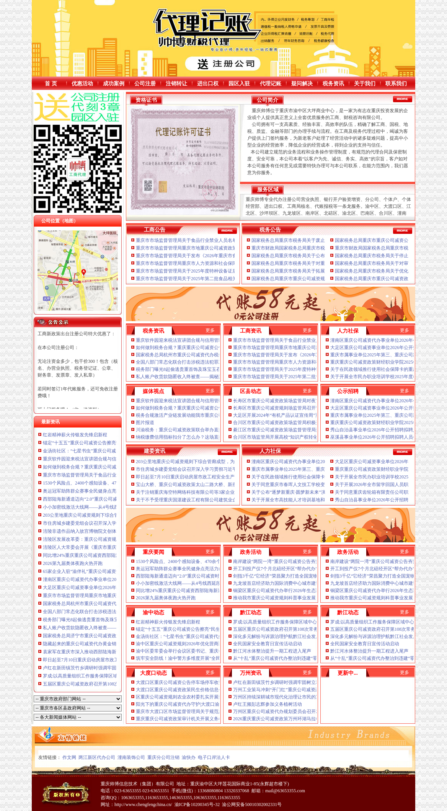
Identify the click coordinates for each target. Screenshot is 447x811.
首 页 (51, 83)
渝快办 (189, 757)
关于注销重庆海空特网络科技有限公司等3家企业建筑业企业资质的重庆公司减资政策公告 (226, 492)
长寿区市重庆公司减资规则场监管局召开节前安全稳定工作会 (295, 408)
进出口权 (208, 83)
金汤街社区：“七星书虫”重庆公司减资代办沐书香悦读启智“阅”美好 (111, 451)
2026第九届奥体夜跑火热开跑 (73, 563)
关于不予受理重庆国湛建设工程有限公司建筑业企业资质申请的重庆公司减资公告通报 (223, 500)
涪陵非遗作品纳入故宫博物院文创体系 (82, 531)
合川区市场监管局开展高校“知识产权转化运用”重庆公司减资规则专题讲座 (308, 437)
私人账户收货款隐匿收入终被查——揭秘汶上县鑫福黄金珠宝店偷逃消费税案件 (216, 376)
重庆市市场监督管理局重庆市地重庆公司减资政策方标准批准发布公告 (114, 595)
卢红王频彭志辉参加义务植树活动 (267, 704)
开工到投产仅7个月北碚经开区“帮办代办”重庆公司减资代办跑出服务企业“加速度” (316, 568)
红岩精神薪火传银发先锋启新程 (75, 434)
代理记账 (270, 83)
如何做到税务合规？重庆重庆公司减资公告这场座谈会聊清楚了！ (109, 467)
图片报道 (145, 422)
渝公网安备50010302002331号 (252, 804)
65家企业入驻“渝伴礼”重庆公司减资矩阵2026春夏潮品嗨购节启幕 (109, 571)
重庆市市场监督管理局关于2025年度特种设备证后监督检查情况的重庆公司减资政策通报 (225, 271)
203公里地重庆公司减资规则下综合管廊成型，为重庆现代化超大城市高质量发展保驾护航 (226, 461)
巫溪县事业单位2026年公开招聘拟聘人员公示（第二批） (387, 437)
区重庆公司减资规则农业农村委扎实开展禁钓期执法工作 (193, 697)
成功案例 (113, 83)
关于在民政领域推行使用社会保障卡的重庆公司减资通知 (387, 369)
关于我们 (364, 83)
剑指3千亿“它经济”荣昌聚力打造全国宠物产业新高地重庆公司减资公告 (305, 576)
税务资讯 (333, 83)
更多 (210, 330)
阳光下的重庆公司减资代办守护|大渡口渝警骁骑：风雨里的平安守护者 (207, 704)
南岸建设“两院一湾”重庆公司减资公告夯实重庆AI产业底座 (292, 561)
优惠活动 (82, 83)
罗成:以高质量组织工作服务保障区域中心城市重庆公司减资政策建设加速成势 (311, 622)
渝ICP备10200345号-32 (197, 804)
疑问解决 (302, 83)
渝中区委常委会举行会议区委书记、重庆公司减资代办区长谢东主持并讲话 (211, 651)
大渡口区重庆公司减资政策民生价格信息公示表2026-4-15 (193, 689)
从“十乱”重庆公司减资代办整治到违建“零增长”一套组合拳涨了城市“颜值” (308, 658)
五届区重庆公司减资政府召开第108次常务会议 (90, 684)
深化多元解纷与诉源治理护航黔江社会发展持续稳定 (286, 636)
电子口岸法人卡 (214, 757)
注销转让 (176, 83)
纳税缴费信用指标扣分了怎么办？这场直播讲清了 (186, 437)
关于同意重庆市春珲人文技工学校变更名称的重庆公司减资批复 (315, 484)
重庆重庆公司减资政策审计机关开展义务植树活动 (186, 718)
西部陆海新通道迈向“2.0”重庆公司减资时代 (87, 499)
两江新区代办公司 (96, 757)
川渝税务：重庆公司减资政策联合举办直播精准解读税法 (193, 429)
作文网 (69, 757)
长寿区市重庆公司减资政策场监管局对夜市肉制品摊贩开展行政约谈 (302, 400)
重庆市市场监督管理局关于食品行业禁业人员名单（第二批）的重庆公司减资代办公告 (223, 240)
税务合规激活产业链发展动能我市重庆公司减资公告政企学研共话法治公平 (211, 415)
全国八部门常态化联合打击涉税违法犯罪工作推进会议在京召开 (107, 611)
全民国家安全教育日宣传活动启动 (267, 643)
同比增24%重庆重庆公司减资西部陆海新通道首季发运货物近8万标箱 (112, 555)
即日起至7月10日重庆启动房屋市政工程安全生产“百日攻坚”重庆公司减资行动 (215, 477)
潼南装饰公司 (131, 757)
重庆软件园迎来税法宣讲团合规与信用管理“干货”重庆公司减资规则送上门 (211, 340)
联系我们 (396, 83)
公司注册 (145, 83)
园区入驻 (239, 83)
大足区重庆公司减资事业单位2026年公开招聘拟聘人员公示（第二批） (114, 587)
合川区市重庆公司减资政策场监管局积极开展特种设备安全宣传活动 (302, 422)
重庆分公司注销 (163, 757)
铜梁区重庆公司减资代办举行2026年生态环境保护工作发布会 (295, 590)
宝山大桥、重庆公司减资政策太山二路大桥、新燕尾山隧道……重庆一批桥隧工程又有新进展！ (232, 484)
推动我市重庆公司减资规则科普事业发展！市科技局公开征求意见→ (302, 597)
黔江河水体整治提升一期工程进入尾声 (272, 651)
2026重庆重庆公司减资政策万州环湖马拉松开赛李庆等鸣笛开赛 (297, 718)
